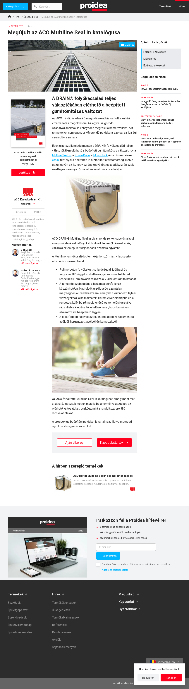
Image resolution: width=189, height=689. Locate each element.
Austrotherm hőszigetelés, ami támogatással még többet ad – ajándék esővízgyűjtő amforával (161, 140)
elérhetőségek (28, 263)
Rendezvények (61, 632)
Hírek (17, 17)
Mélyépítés (161, 58)
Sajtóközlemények (64, 647)
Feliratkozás (109, 555)
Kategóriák (12, 6)
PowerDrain (82, 155)
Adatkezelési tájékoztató (115, 569)
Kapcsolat (126, 602)
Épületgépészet (18, 610)
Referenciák (60, 625)
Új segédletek (31, 17)
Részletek (148, 677)
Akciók (56, 639)
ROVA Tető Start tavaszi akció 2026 (161, 87)
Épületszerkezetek (161, 65)
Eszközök (14, 602)
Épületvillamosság (20, 625)
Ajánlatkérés (74, 442)
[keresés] (47, 6)
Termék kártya (94, 482)
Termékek (16, 594)
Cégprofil (28, 201)
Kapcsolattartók (114, 442)
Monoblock (100, 155)
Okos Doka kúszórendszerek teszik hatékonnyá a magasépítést (161, 157)
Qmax (55, 160)
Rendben (171, 677)
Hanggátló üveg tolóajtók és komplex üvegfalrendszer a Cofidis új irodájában (161, 103)
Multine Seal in (61, 155)
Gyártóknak (127, 609)
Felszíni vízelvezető (161, 52)
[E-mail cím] (126, 547)
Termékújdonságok (64, 602)
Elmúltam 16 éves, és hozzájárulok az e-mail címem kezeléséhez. (136, 564)
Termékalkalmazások (65, 617)
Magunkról (126, 594)
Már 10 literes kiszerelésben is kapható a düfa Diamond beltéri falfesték (161, 121)
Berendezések (17, 617)
